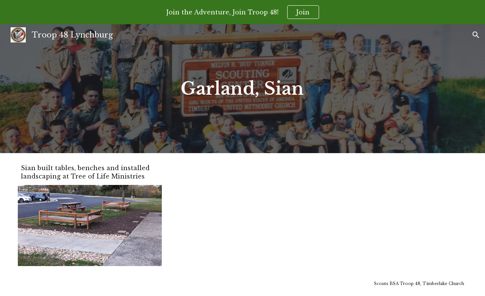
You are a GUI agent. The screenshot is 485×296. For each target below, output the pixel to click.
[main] (242, 88)
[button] (476, 35)
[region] (242, 12)
